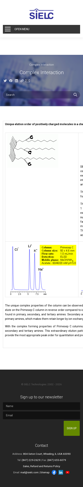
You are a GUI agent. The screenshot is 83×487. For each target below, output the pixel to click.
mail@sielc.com (29, 472)
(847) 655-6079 (56, 460)
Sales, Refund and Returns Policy (41, 466)
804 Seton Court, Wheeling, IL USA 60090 (47, 453)
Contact (41, 445)
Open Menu (21, 29)
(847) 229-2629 (31, 460)
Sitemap (45, 472)
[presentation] (32, 428)
